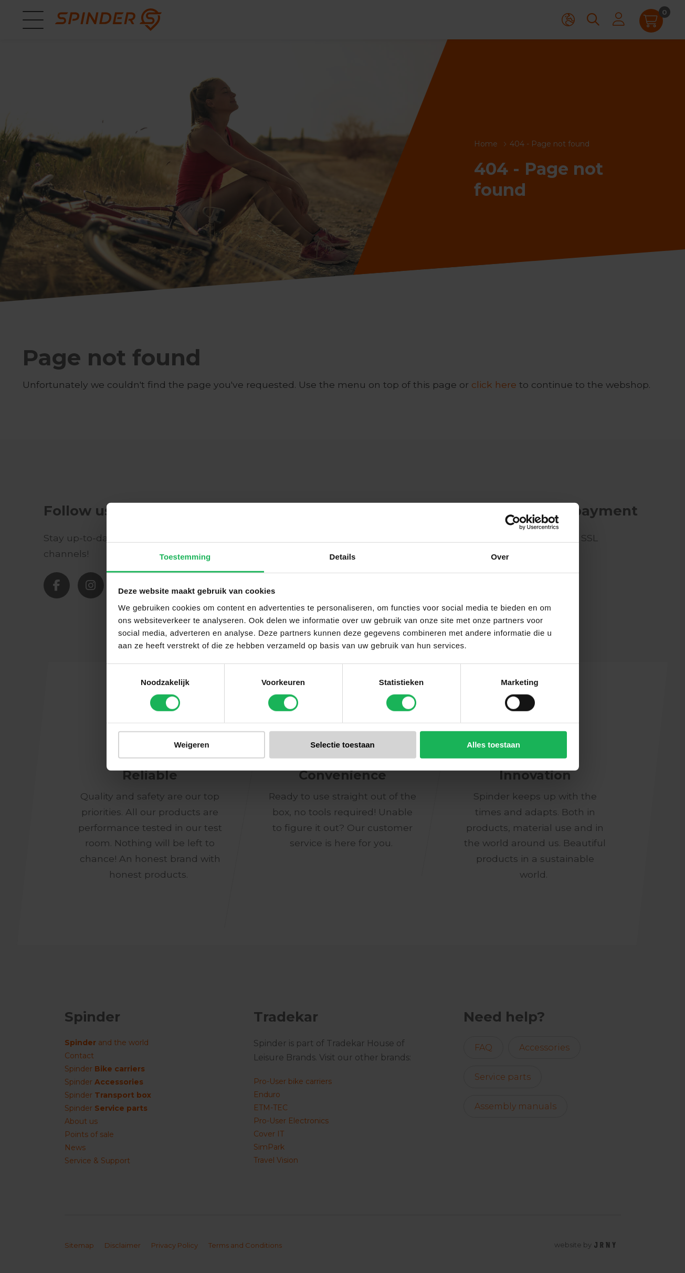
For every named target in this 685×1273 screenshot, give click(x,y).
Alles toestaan (493, 744)
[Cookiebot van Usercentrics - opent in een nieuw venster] (521, 522)
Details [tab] (343, 556)
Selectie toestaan (342, 744)
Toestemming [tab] (185, 556)
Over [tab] (500, 556)
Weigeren (191, 744)
